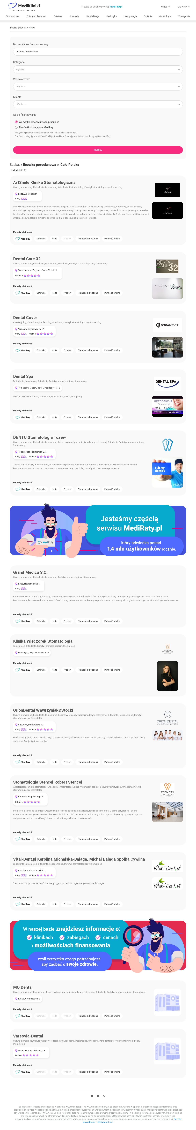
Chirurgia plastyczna (37, 16)
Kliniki (32, 27)
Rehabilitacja (92, 16)
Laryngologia (130, 16)
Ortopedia (74, 16)
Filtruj (98, 150)
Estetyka (58, 16)
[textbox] (98, 87)
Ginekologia (165, 16)
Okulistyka (111, 16)
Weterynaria (184, 16)
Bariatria (148, 16)
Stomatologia (12, 16)
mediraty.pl (116, 6)
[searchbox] (95, 69)
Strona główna (18, 27)
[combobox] (98, 69)
